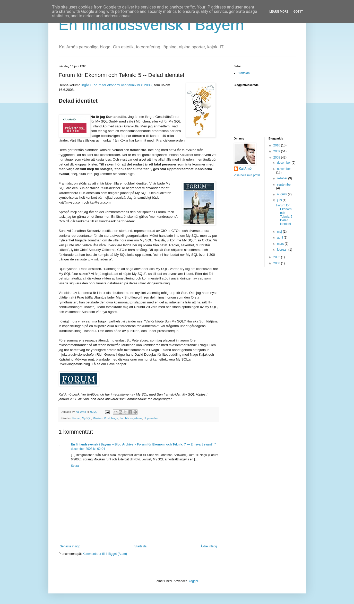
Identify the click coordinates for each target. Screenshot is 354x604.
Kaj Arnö (245, 168)
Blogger (193, 581)
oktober (282, 178)
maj (280, 231)
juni (280, 200)
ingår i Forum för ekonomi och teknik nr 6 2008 (116, 85)
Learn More (278, 11)
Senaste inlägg (70, 546)
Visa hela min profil (247, 175)
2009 (277, 151)
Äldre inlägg (209, 546)
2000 (277, 263)
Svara (75, 466)
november (284, 169)
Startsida (140, 546)
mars (281, 244)
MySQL (86, 418)
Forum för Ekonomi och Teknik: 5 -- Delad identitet (285, 215)
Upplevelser (151, 418)
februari (282, 249)
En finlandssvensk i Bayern (151, 24)
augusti (282, 194)
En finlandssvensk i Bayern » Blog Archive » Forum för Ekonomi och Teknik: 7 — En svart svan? (142, 444)
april (280, 237)
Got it (298, 11)
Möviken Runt (101, 418)
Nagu (114, 418)
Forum (76, 418)
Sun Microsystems (130, 418)
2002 (277, 257)
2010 (277, 145)
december (284, 162)
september (284, 184)
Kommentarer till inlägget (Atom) (105, 554)
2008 (277, 157)
